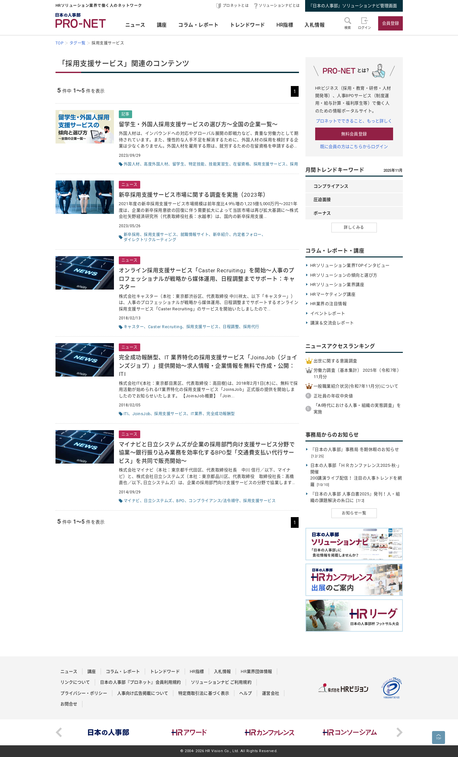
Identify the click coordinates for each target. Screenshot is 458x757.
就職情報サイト (194, 234)
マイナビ (132, 501)
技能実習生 (219, 164)
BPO (180, 501)
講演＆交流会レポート (332, 322)
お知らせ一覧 (354, 513)
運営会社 (270, 693)
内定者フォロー (247, 234)
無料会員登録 (354, 133)
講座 (162, 25)
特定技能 (197, 164)
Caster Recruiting (165, 327)
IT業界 (197, 414)
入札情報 (314, 25)
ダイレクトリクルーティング (150, 240)
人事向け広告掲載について (142, 693)
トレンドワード (247, 25)
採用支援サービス (270, 164)
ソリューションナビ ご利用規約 (221, 682)
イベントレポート (327, 313)
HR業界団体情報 (256, 671)
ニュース (135, 25)
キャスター (134, 327)
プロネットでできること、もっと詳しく (354, 120)
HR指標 (285, 25)
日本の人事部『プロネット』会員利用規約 (140, 682)
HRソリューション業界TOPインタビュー (350, 265)
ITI (126, 414)
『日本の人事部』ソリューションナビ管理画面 (352, 5)
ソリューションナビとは (279, 6)
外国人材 (132, 164)
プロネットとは (236, 6)
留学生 (178, 164)
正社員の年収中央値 (333, 395)
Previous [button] (59, 732)
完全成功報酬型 (220, 414)
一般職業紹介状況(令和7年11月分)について (356, 386)
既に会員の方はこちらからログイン (354, 146)
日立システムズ (158, 501)
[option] (108, 732)
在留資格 (241, 164)
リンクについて (75, 682)
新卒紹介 (221, 234)
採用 (294, 164)
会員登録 (390, 23)
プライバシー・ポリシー (83, 693)
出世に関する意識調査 (335, 360)
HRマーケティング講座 (333, 294)
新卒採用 (132, 234)
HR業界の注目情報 (328, 303)
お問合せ (68, 703)
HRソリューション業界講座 (337, 284)
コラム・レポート (198, 25)
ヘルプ (245, 693)
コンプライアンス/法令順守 (214, 501)
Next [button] (399, 732)
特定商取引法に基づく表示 (203, 693)
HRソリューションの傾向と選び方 (344, 275)
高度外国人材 (156, 164)
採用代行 (251, 327)
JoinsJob (141, 414)
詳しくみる (354, 227)
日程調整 (231, 327)
